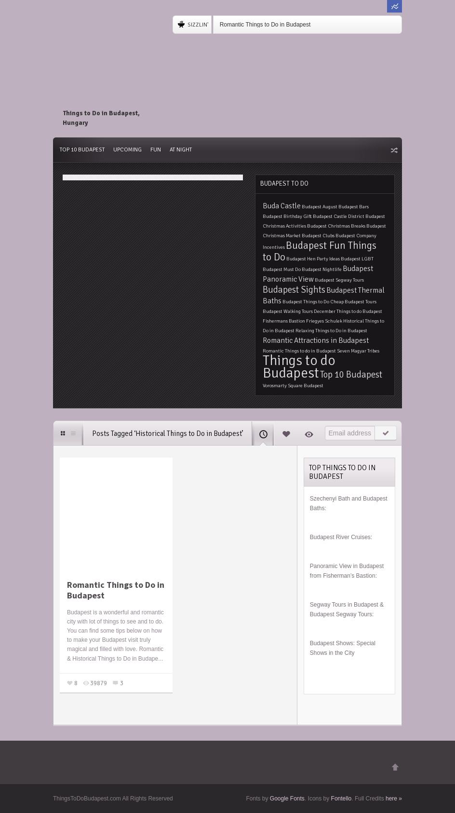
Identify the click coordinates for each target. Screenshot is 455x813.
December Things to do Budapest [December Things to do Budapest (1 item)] (348, 311)
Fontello (341, 798)
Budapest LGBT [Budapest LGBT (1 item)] (357, 259)
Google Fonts (287, 798)
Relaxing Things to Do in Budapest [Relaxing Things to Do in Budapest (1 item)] (331, 330)
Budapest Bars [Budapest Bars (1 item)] (353, 206)
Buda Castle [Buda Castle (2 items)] (282, 206)
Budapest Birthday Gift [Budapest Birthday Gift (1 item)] (287, 216)
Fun (155, 149)
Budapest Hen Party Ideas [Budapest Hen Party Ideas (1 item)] (313, 259)
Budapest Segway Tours (341, 614)
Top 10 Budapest (82, 149)
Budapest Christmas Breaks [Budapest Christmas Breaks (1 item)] (336, 226)
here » (394, 798)
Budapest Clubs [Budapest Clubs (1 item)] (318, 235)
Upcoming (127, 149)
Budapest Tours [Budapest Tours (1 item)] (360, 301)
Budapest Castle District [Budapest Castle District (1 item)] (338, 216)
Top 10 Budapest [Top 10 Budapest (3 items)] (351, 374)
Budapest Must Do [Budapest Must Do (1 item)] (282, 269)
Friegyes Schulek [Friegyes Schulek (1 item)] (324, 321)
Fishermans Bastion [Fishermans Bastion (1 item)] (284, 321)
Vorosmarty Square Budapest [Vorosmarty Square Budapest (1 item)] (293, 385)
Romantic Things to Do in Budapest (265, 24)
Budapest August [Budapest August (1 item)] (319, 206)
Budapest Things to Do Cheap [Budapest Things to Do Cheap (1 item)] (313, 301)
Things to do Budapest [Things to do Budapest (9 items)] (299, 367)
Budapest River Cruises (340, 537)
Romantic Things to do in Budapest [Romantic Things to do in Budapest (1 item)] (299, 351)
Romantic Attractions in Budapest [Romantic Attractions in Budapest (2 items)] (316, 340)
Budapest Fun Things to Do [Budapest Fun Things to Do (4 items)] (319, 251)
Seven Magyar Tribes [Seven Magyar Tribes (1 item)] (358, 351)
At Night (181, 149)
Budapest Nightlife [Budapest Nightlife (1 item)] (322, 269)
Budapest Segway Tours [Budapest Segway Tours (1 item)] (339, 280)
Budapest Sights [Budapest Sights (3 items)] (294, 289)
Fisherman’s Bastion (349, 575)
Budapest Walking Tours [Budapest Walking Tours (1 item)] (288, 311)
